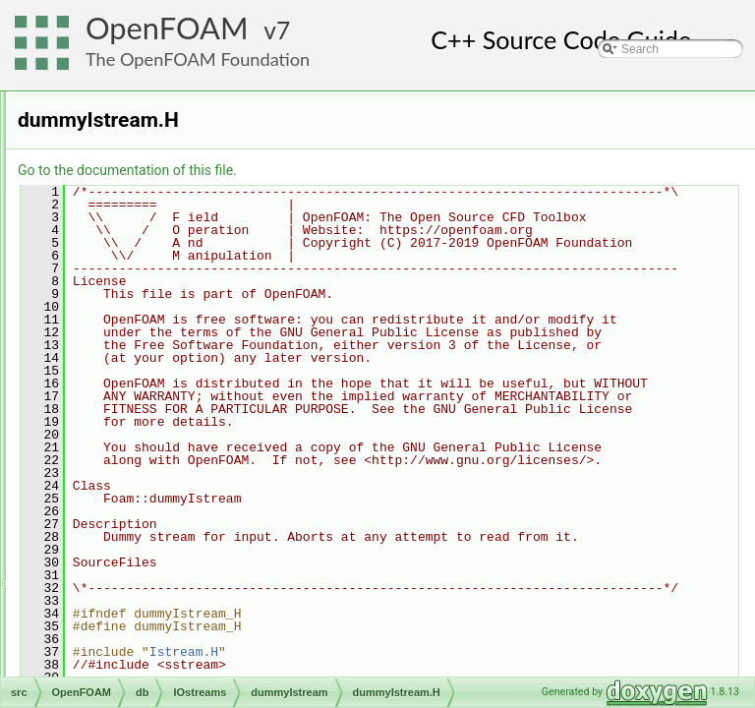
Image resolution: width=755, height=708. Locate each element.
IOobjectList (143, 286)
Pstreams (153, 502)
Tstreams (152, 589)
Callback (134, 135)
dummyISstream (170, 351)
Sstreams (153, 524)
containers (123, 91)
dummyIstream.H (188, 394)
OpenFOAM (167, 28)
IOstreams (139, 329)
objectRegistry (149, 654)
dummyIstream (166, 373)
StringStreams (165, 546)
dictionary (137, 178)
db (102, 113)
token (142, 567)
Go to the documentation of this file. (373, 170)
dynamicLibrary (152, 199)
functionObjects (153, 243)
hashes (147, 459)
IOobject (134, 264)
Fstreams (152, 416)
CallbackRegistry (156, 156)
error (124, 221)
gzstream (152, 437)
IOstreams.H (161, 632)
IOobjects (137, 308)
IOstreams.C (161, 611)
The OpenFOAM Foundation (198, 59)
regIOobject (142, 675)
